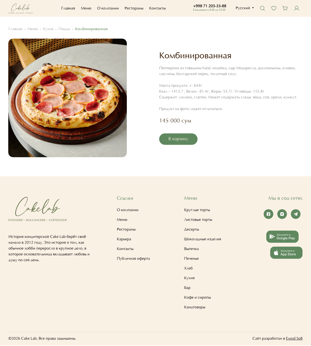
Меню (85, 8)
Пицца (64, 29)
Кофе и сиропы (197, 298)
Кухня (48, 29)
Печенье (191, 259)
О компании (107, 8)
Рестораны (133, 8)
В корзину (179, 139)
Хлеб (188, 269)
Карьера (124, 240)
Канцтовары (194, 308)
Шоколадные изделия (202, 240)
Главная (67, 8)
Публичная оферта (133, 259)
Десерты (191, 230)
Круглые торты (197, 211)
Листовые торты (198, 220)
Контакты (156, 8)
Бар (187, 288)
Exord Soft (294, 339)
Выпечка (191, 249)
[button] (244, 8)
